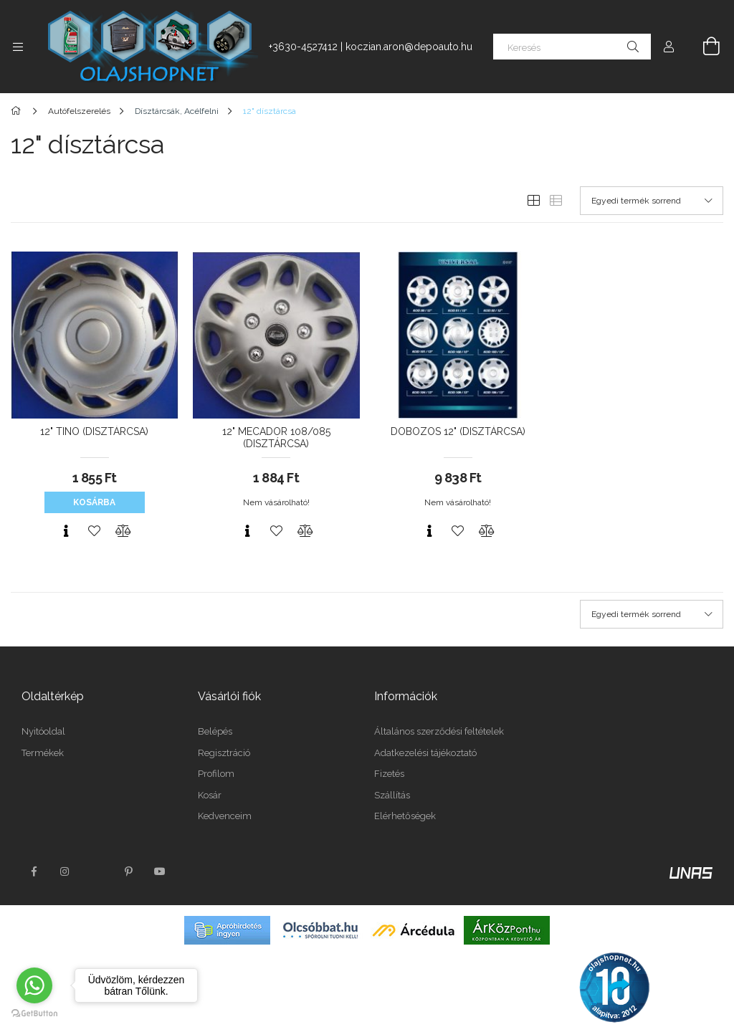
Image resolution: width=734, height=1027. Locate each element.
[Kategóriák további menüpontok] (18, 46)
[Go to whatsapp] (34, 985)
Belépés (215, 731)
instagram (65, 871)
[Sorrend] (651, 200)
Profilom (216, 773)
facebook (34, 871)
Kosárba (94, 502)
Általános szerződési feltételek (439, 731)
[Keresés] (572, 46)
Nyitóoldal (43, 731)
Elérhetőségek (405, 816)
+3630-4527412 (303, 46)
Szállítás (392, 795)
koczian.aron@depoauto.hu (408, 46)
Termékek (43, 752)
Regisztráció (224, 752)
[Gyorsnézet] (66, 531)
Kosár (209, 795)
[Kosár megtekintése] (703, 46)
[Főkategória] (18, 111)
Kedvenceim (225, 816)
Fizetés (389, 773)
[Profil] (669, 46)
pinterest (128, 871)
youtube (160, 871)
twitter (97, 871)
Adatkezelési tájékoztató (425, 752)
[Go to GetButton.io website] (34, 1012)
